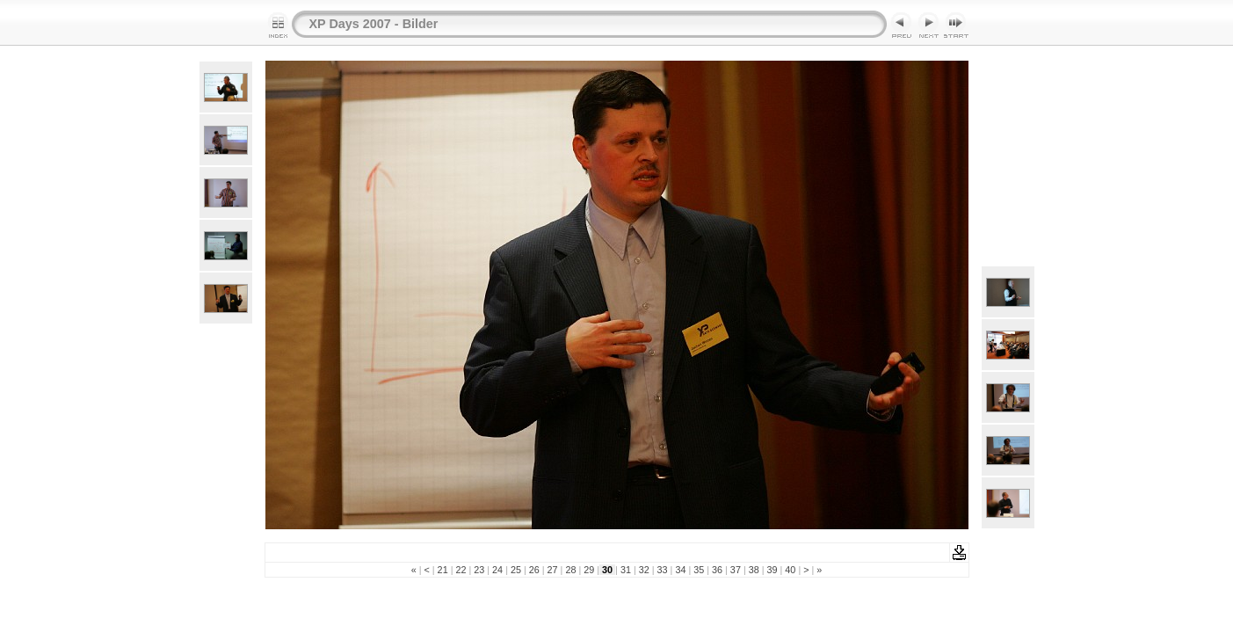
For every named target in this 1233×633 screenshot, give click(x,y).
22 (460, 569)
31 (626, 569)
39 (772, 569)
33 (663, 569)
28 (570, 569)
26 (534, 569)
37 (735, 569)
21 (443, 569)
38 (754, 569)
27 (553, 569)
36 (717, 569)
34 (680, 569)
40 (790, 569)
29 (589, 569)
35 (699, 569)
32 (644, 569)
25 (516, 569)
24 (497, 569)
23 (479, 569)
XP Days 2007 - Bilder (374, 24)
